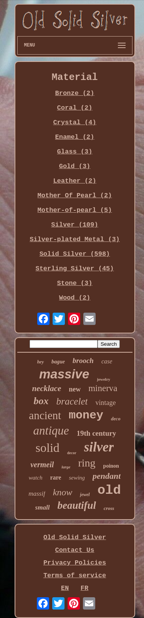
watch (36, 478)
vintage (105, 402)
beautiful (76, 505)
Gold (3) (75, 166)
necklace (46, 388)
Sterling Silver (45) (74, 268)
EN (65, 588)
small (42, 507)
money (86, 415)
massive (64, 374)
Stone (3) (75, 283)
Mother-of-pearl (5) (75, 210)
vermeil (42, 464)
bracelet (72, 401)
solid (48, 448)
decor (71, 453)
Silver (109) (74, 224)
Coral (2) (75, 108)
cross (109, 508)
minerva (102, 388)
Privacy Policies (74, 562)
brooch (83, 360)
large (65, 467)
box (41, 400)
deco (116, 418)
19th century (96, 433)
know (63, 492)
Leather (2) (74, 181)
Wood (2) (75, 298)
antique (51, 430)
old (109, 490)
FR (84, 588)
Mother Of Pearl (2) (75, 195)
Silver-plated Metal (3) (75, 239)
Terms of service (74, 575)
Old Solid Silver (74, 537)
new (75, 389)
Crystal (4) (74, 122)
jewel (84, 494)
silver (99, 447)
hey (40, 362)
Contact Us (74, 550)
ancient (45, 415)
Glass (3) (75, 151)
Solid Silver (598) (75, 254)
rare (55, 477)
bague (58, 362)
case (106, 361)
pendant (107, 476)
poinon (111, 466)
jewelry (103, 379)
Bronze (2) (74, 93)
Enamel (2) (74, 137)
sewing (77, 478)
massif (36, 493)
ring (86, 463)
